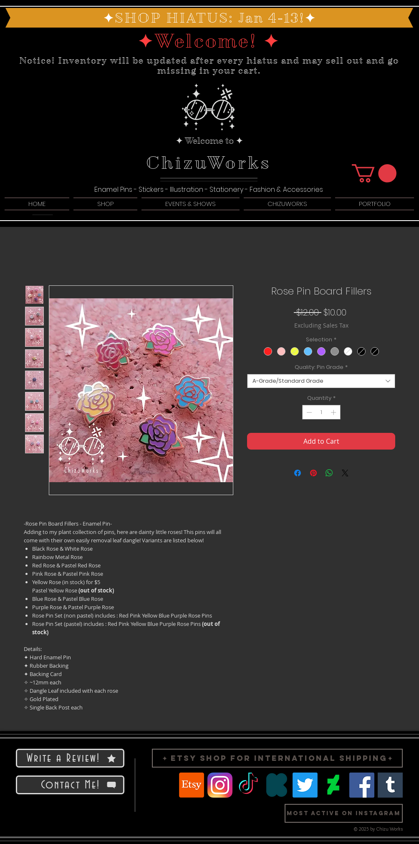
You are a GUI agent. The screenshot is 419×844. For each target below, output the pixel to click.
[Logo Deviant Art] (333, 785)
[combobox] (321, 381)
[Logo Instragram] (219, 785)
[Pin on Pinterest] (313, 473)
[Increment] (334, 412)
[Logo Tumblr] (390, 785)
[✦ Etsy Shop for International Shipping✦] (277, 758)
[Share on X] (345, 473)
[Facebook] (361, 785)
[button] (374, 173)
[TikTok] (248, 785)
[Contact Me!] (70, 784)
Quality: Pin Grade (321, 367)
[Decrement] (308, 412)
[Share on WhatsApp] (329, 473)
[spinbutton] (321, 412)
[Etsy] (191, 785)
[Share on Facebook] (298, 473)
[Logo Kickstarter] (276, 785)
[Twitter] (305, 785)
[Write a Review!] (70, 758)
